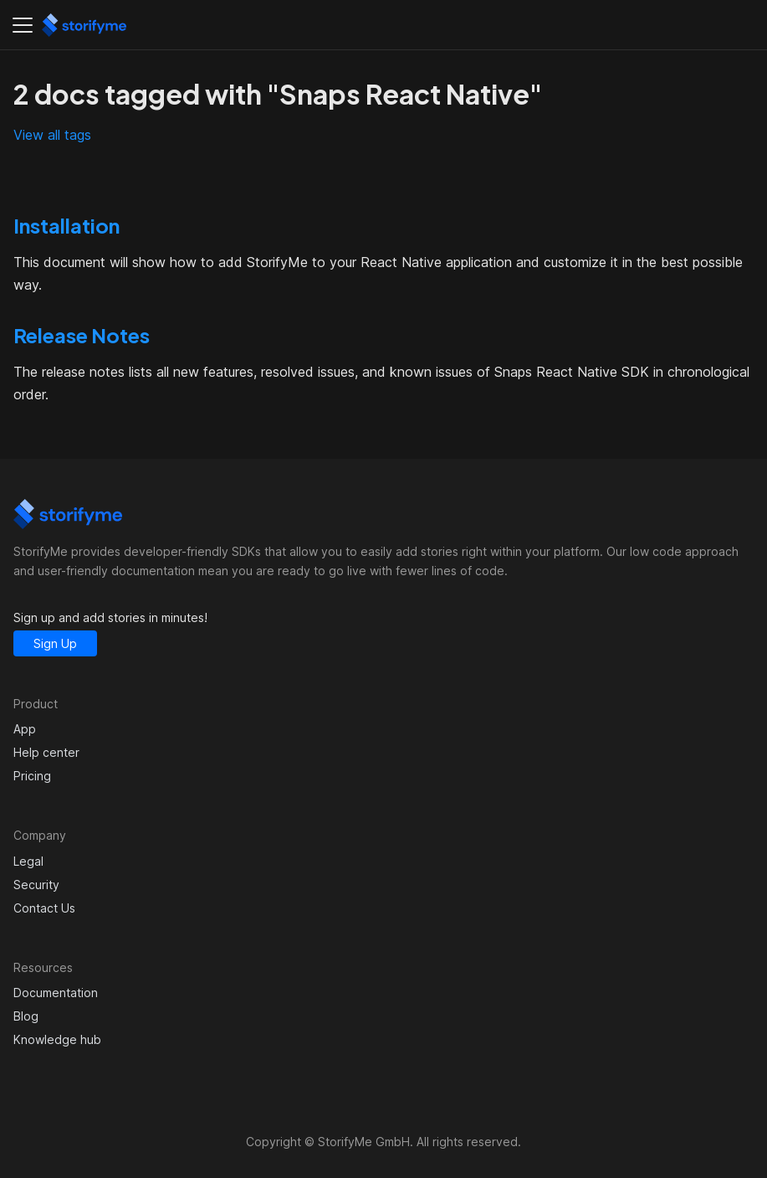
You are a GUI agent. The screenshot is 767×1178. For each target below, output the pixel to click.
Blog (25, 1016)
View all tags (52, 134)
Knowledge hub (57, 1039)
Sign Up (55, 643)
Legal (28, 861)
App (24, 729)
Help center (46, 752)
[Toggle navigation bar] (22, 25)
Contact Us (44, 908)
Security (36, 884)
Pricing (32, 776)
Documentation (55, 992)
